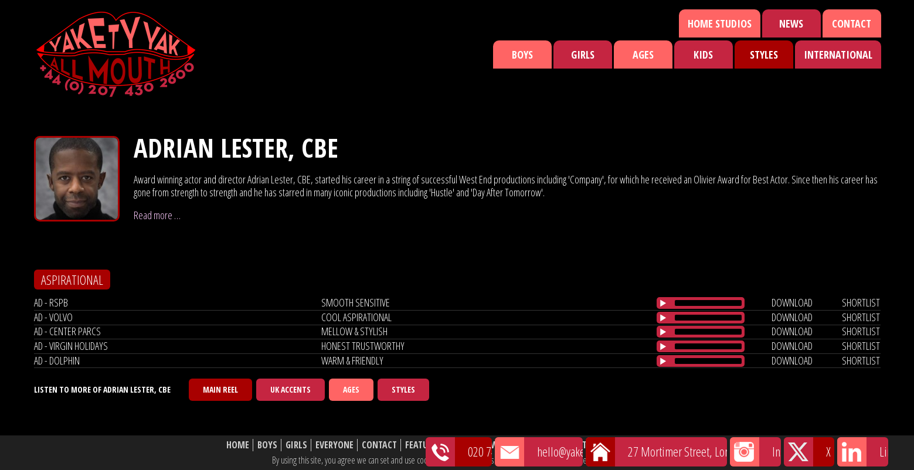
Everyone (334, 445)
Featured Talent (439, 445)
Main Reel (220, 389)
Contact (851, 23)
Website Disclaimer (648, 445)
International (838, 54)
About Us (580, 445)
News (791, 23)
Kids (703, 54)
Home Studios (720, 23)
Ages (643, 54)
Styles (764, 54)
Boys (522, 54)
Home (237, 445)
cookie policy (621, 460)
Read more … (157, 215)
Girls (582, 54)
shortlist (861, 302)
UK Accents (290, 389)
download (792, 302)
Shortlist (532, 445)
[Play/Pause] (663, 303)
